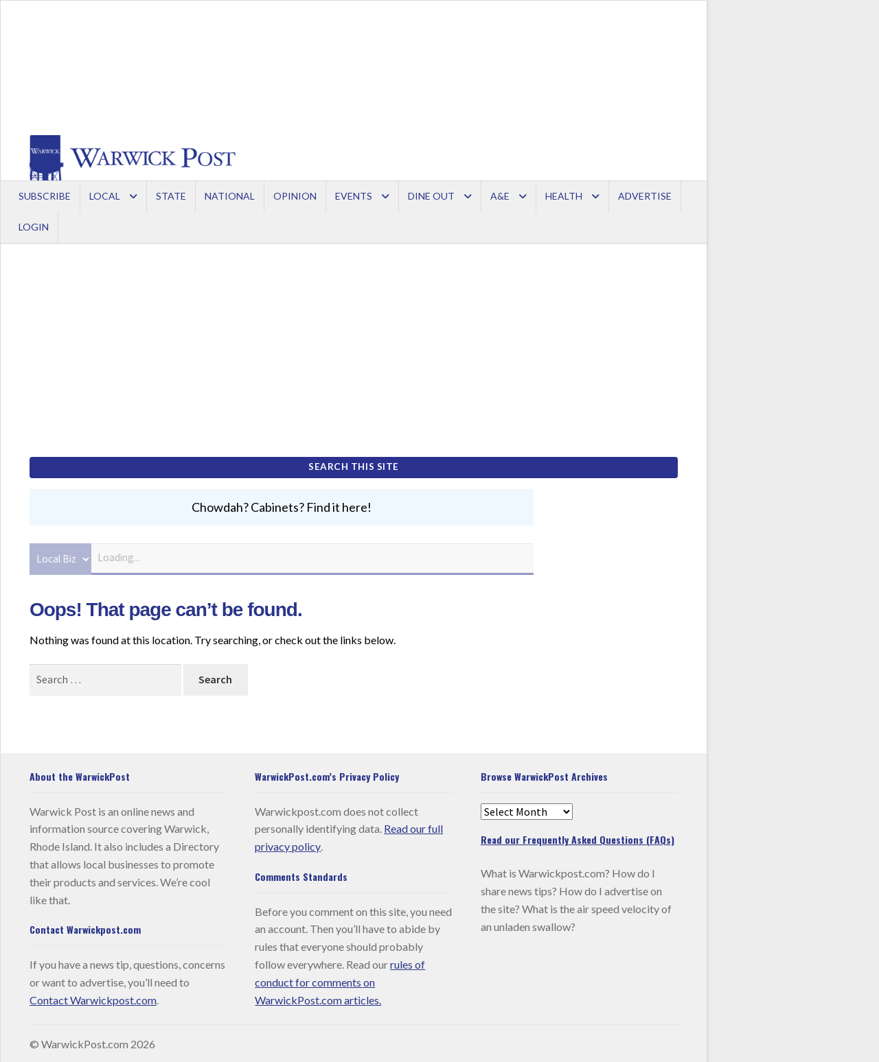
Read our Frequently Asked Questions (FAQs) (577, 837)
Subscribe (45, 196)
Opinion (295, 196)
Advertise (645, 196)
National (230, 196)
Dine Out (431, 196)
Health (563, 196)
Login (34, 227)
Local (104, 196)
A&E (500, 196)
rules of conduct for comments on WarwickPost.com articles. (340, 980)
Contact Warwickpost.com (93, 997)
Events (353, 196)
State (171, 196)
